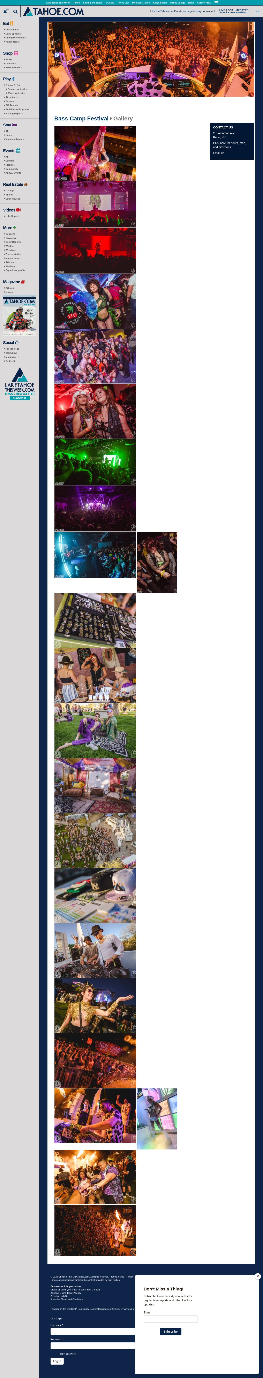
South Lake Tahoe (92, 2)
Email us (218, 153)
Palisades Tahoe (141, 2)
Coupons (10, 234)
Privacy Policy (133, 1276)
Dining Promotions (16, 37)
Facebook (12, 349)
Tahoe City (123, 2)
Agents (9, 194)
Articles (10, 262)
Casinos (10, 101)
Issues (9, 292)
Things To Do (13, 85)
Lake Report (12, 216)
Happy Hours (13, 41)
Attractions (11, 97)
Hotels (9, 135)
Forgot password (67, 1354)
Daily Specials (13, 33)
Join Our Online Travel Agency (66, 1293)
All (7, 131)
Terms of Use (117, 1276)
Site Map (10, 266)
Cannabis (11, 63)
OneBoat (72, 1309)
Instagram (12, 357)
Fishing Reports (14, 113)
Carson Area (204, 2)
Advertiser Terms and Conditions (67, 1299)
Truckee (110, 2)
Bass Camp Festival (81, 119)
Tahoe (76, 2)
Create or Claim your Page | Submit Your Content (75, 1289)
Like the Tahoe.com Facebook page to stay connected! (182, 11)
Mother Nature (13, 258)
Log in (57, 1361)
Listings (10, 190)
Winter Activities (16, 93)
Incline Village (177, 2)
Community (12, 169)
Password (57, 1339)
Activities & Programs (17, 109)
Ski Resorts (12, 105)
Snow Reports (13, 242)
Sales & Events (14, 67)
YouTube (11, 353)
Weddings (11, 250)
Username (57, 1325)
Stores (9, 59)
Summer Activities (17, 89)
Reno (191, 2)
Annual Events (13, 173)
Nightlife (10, 165)
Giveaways (11, 238)
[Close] (258, 1303)
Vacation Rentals (15, 139)
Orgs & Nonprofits (15, 270)
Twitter (10, 361)
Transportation (13, 254)
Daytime (10, 160)
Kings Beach (160, 2)
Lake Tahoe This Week (58, 2)
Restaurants (12, 29)
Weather (10, 246)
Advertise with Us (59, 1296)
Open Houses (13, 199)
